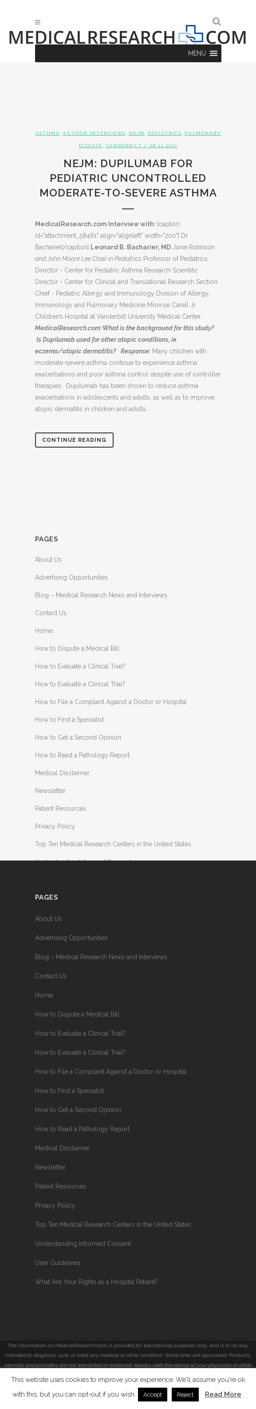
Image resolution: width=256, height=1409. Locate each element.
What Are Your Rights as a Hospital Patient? (96, 1281)
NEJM (137, 133)
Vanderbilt (124, 145)
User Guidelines (58, 1262)
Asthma (47, 133)
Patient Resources (60, 808)
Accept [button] (152, 1394)
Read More (223, 1394)
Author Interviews (94, 133)
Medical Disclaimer (62, 773)
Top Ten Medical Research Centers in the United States (113, 844)
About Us (48, 559)
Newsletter (50, 790)
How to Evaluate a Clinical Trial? (80, 666)
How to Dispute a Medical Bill (77, 648)
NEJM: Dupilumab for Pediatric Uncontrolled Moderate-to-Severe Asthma (128, 178)
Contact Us (51, 612)
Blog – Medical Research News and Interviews (101, 595)
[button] (197, 53)
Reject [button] (185, 1394)
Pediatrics (164, 133)
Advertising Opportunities (71, 577)
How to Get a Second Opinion (78, 737)
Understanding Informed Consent (83, 1243)
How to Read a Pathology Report (82, 755)
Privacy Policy (55, 826)
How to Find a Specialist (69, 719)
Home (44, 630)
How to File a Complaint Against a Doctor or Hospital (111, 701)
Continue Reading (74, 440)
